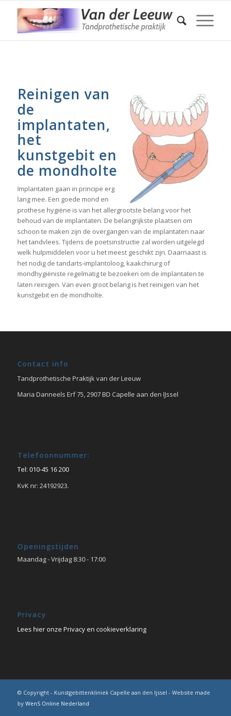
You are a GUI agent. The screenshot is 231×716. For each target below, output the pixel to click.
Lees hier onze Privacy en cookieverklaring (81, 629)
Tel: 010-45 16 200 (43, 469)
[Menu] (200, 20)
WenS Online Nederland (57, 703)
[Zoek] (176, 20)
